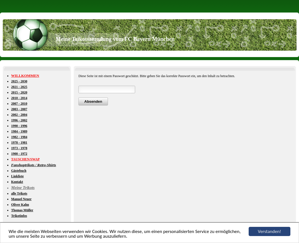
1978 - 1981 (19, 142)
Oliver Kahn (20, 205)
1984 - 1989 (19, 131)
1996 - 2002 (19, 120)
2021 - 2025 (19, 87)
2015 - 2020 (19, 92)
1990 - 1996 (19, 126)
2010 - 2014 (19, 98)
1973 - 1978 (19, 148)
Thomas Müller (22, 210)
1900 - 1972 (19, 154)
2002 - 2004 (19, 115)
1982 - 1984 (19, 137)
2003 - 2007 (19, 109)
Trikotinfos (19, 216)
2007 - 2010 (19, 103)
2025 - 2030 (19, 81)
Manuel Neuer (21, 199)
